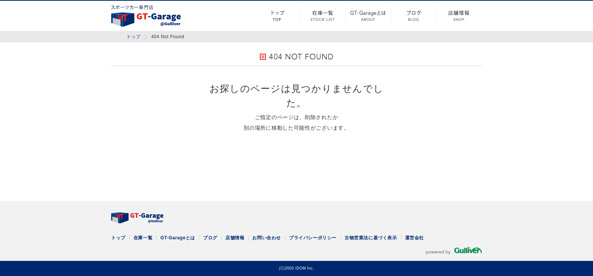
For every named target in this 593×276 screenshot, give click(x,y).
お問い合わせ (266, 237)
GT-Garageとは (368, 15)
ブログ (413, 15)
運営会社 (414, 237)
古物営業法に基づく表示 (371, 237)
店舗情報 (459, 15)
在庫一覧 (323, 15)
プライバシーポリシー (313, 237)
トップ (277, 15)
